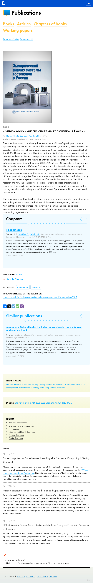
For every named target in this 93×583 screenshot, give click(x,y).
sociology (35, 387)
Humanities (14, 429)
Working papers (18, 30)
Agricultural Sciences (18, 422)
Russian (19, 274)
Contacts (21, 576)
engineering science (44, 384)
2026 (22, 402)
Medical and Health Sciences (22, 432)
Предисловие (14, 229)
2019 (58, 402)
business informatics (14, 384)
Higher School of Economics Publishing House (24, 136)
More (69, 402)
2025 (27, 402)
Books (8, 24)
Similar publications (24, 316)
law (84, 384)
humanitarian (59, 384)
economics (29, 384)
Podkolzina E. (35, 234)
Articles (24, 24)
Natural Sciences (16, 435)
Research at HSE (26, 39)
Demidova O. (23, 234)
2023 (38, 402)
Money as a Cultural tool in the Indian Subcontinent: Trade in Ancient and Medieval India (44, 328)
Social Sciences (16, 438)
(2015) (40, 297)
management (12, 387)
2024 (32, 402)
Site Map (53, 576)
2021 (48, 402)
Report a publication (11, 39)
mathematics (24, 387)
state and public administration (53, 387)
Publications (26, 13)
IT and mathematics (73, 384)
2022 (43, 402)
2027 (17, 402)
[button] (28, 223)
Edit (88, 580)
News (6, 448)
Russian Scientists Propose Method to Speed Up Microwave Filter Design (43, 490)
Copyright (30, 576)
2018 (64, 402)
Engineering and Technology (21, 425)
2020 (53, 402)
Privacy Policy (42, 576)
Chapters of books (50, 24)
